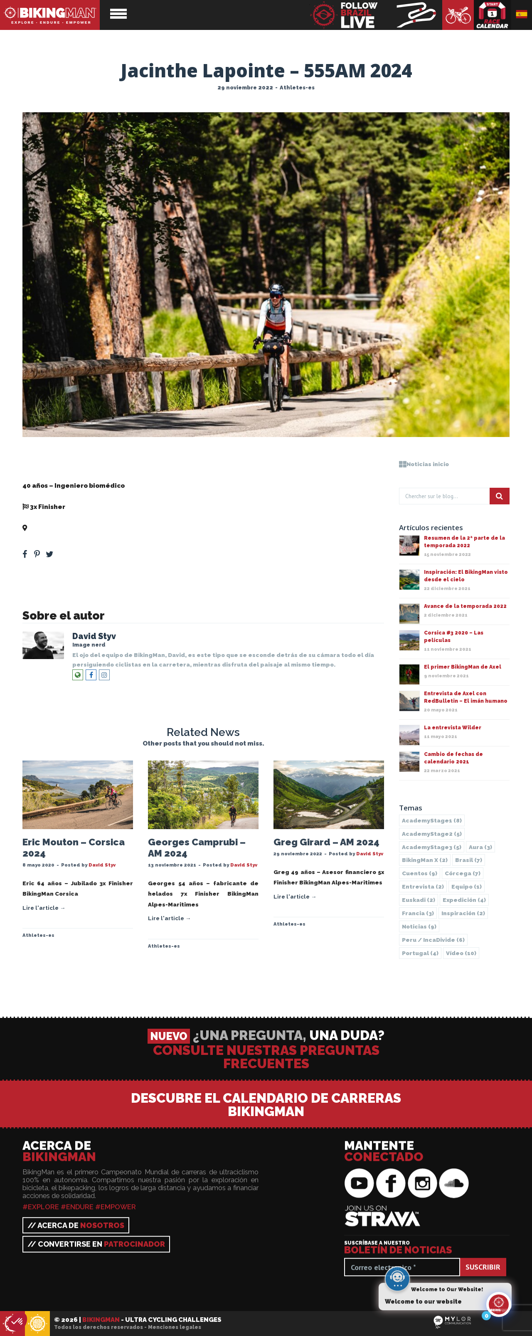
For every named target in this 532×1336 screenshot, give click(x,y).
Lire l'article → (44, 907)
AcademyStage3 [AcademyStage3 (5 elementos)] (431, 847)
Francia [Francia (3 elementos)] (418, 913)
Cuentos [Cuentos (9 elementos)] (419, 873)
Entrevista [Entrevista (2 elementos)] (423, 886)
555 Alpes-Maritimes (61, 528)
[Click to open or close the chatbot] (498, 1309)
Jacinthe (37, 464)
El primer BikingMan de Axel (462, 667)
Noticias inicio (424, 464)
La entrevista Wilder (452, 728)
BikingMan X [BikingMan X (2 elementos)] (425, 860)
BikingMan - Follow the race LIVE (375, 15)
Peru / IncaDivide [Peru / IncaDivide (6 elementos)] (433, 939)
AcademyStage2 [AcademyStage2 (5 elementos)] (432, 833)
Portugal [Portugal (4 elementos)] (420, 953)
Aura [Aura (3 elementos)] (480, 847)
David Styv (94, 636)
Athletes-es (297, 87)
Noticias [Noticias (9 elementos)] (419, 926)
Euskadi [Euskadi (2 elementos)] (418, 899)
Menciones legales (174, 1327)
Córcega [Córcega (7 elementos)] (462, 873)
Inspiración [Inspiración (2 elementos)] (463, 913)
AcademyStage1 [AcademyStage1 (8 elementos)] (432, 820)
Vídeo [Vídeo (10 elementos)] (461, 953)
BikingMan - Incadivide (37, 1324)
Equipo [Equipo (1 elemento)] (466, 886)
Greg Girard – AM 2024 (326, 842)
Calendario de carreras (492, 15)
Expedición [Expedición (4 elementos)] (464, 899)
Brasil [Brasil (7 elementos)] (468, 860)
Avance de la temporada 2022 (465, 606)
